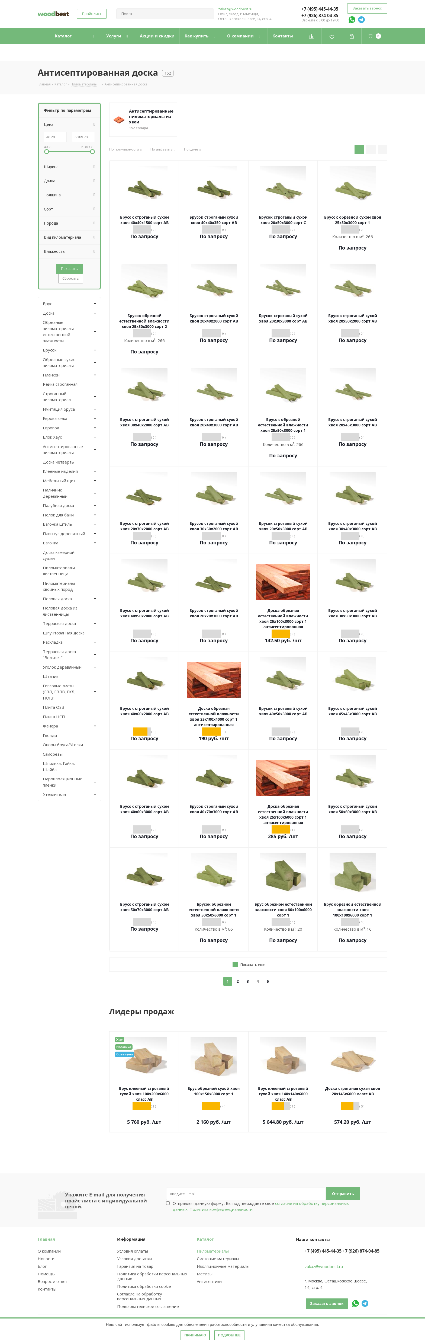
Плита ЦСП (54, 716)
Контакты (47, 1289)
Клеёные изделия (60, 471)
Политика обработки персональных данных (152, 1276)
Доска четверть (58, 462)
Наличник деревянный (55, 493)
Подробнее (229, 1335)
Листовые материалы (218, 1258)
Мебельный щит (59, 480)
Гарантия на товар (135, 1266)
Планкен (51, 375)
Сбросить (70, 278)
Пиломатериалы (213, 1251)
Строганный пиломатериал (57, 397)
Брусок (49, 350)
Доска (48, 313)
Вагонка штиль (57, 524)
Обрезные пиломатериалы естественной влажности (58, 331)
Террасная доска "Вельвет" (59, 654)
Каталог (205, 1239)
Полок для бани (58, 515)
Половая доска (57, 598)
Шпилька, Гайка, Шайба (59, 766)
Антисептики (209, 1281)
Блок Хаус (52, 437)
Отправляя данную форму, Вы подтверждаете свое (261, 1206)
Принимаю (195, 1335)
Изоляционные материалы (223, 1266)
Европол (51, 427)
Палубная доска (58, 505)
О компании (49, 1251)
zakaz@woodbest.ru (235, 9)
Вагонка (50, 542)
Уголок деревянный (62, 667)
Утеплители (54, 794)
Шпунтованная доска (64, 633)
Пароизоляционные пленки (62, 782)
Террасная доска (59, 623)
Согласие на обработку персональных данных (139, 1296)
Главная (46, 1239)
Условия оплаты (132, 1251)
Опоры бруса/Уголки (63, 744)
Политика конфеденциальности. (221, 1209)
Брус (47, 303)
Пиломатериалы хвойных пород (59, 586)
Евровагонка (55, 418)
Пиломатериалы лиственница (59, 571)
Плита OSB (53, 707)
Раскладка (53, 642)
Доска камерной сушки (59, 555)
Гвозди (50, 735)
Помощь (46, 1273)
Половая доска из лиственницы (60, 611)
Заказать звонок (367, 8)
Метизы (204, 1273)
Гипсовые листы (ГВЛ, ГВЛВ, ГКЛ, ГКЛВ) (59, 692)
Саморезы (53, 754)
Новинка (123, 1047)
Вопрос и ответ (53, 1281)
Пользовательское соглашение (148, 1306)
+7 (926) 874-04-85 (319, 15)
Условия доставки (134, 1258)
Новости (46, 1258)
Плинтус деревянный (64, 533)
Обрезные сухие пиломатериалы (59, 362)
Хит (119, 1039)
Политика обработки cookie (144, 1286)
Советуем (124, 1054)
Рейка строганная (60, 384)
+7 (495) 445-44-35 (319, 9)
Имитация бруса (59, 409)
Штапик (50, 676)
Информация (131, 1239)
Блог (42, 1266)
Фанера (50, 726)
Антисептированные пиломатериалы (63, 449)
